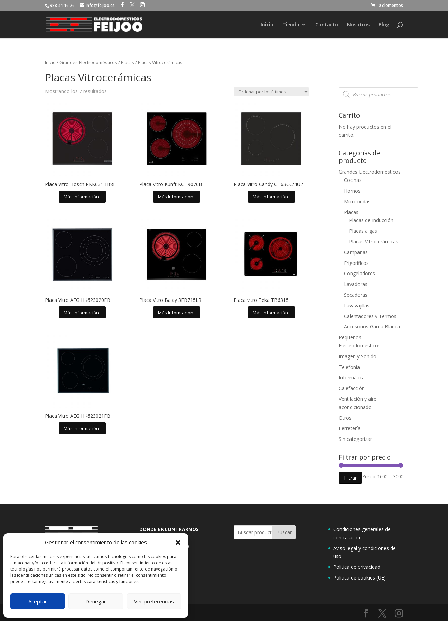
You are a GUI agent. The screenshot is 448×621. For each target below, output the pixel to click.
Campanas (356, 252)
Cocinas (353, 180)
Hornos (352, 190)
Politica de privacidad (356, 567)
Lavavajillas (357, 305)
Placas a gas (363, 231)
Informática (352, 377)
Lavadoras (355, 284)
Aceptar (37, 601)
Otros (345, 418)
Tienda (290, 25)
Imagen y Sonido (357, 356)
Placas (127, 62)
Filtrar (350, 477)
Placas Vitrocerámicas (373, 241)
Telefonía (349, 367)
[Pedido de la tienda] (271, 91)
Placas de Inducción (371, 220)
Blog (384, 25)
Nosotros (358, 25)
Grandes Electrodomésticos (88, 62)
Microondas (357, 201)
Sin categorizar (355, 439)
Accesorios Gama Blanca (372, 326)
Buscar (284, 532)
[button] (178, 542)
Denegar (95, 601)
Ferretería (350, 428)
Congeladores (359, 273)
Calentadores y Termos (370, 316)
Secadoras (355, 294)
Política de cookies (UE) (359, 577)
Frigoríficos (356, 263)
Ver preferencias (154, 601)
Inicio (267, 25)
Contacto (326, 25)
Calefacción (352, 388)
